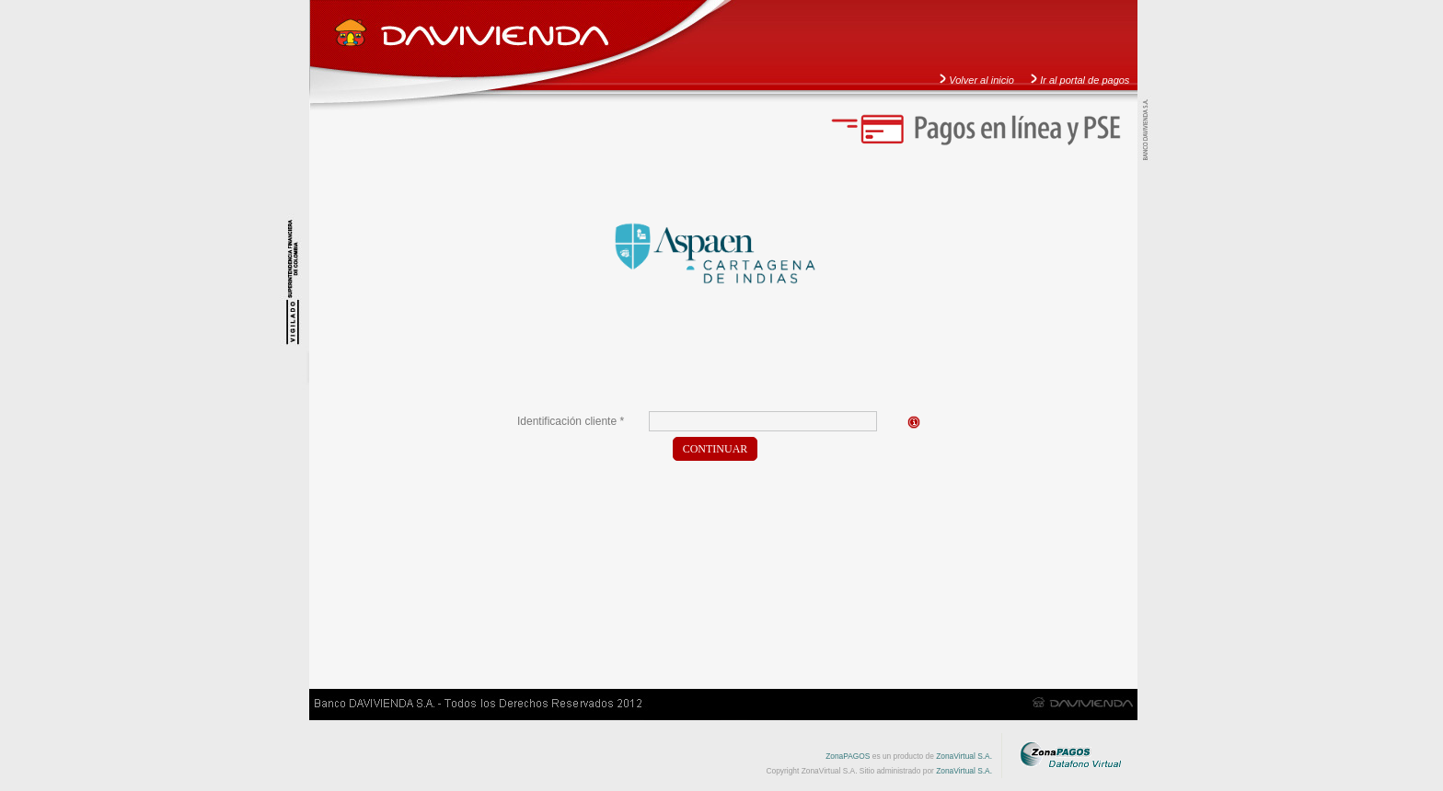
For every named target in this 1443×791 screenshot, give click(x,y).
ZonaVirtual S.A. (964, 756)
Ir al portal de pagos (1084, 80)
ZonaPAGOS (847, 756)
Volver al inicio (981, 80)
